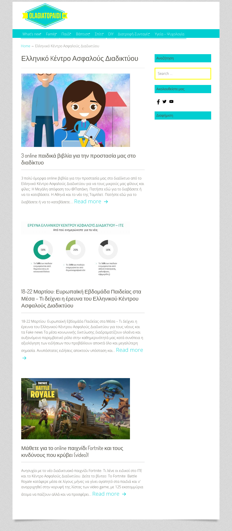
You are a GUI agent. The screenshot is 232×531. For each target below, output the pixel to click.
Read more (92, 201)
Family (54, 33)
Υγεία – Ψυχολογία (187, 33)
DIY (124, 33)
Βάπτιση (91, 33)
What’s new (32, 33)
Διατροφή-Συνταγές (148, 33)
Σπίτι (109, 33)
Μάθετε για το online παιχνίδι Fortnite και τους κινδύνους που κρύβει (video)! (75, 452)
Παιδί (72, 33)
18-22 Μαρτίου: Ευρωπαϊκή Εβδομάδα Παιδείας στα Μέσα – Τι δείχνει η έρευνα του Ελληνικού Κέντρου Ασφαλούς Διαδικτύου (79, 298)
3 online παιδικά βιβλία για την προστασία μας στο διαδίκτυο (82, 159)
